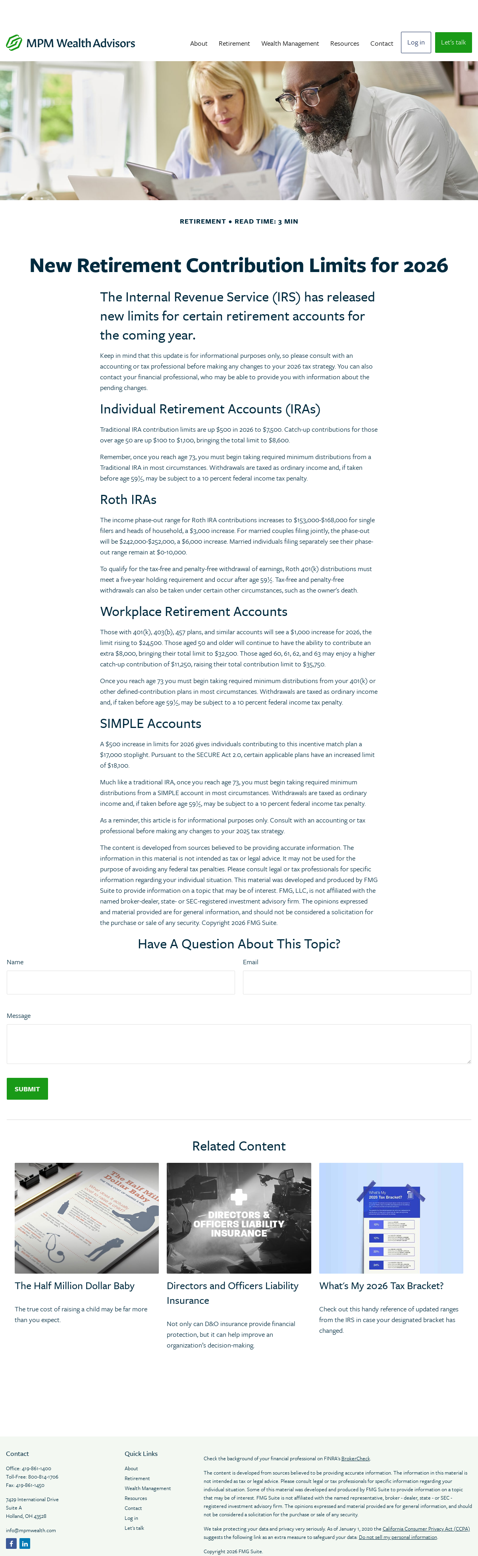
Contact (133, 1484)
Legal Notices (219, 1542)
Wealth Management (148, 1464)
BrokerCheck (355, 1434)
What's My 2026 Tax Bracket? (381, 1261)
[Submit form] (27, 1065)
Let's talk (134, 1504)
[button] (199, 19)
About (132, 1444)
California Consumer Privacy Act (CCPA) (426, 1505)
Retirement (137, 1454)
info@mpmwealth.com (31, 1506)
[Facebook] (11, 1519)
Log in (131, 1494)
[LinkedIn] (24, 1519)
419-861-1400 (36, 1444)
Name (15, 938)
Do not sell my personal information (398, 1513)
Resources (136, 1474)
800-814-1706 (43, 1453)
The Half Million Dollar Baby (75, 1261)
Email (250, 938)
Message (19, 991)
